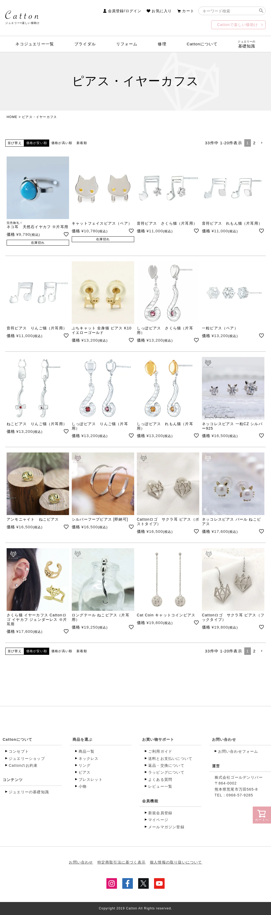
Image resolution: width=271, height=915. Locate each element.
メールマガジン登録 (166, 827)
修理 (162, 44)
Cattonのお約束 (23, 765)
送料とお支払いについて (170, 758)
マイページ (158, 820)
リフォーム (127, 44)
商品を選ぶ (83, 739)
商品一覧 (87, 751)
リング (85, 765)
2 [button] (254, 143)
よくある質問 (160, 779)
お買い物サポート (158, 739)
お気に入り (162, 11)
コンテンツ (13, 780)
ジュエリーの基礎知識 (29, 792)
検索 (261, 11)
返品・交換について (166, 765)
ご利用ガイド (160, 751)
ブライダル (85, 44)
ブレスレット (91, 779)
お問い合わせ (224, 739)
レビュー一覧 (160, 786)
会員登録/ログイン (125, 11)
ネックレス (89, 758)
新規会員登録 (160, 813)
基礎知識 (246, 44)
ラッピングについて (166, 772)
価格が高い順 (61, 143)
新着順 (81, 143)
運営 (216, 766)
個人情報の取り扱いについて (176, 862)
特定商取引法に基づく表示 (121, 862)
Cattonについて (202, 44)
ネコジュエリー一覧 (34, 44)
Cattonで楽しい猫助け (237, 25)
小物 (83, 786)
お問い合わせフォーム (238, 751)
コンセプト (19, 751)
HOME (12, 117)
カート (188, 11)
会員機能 (150, 801)
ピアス (85, 772)
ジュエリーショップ (27, 758)
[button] (262, 143)
